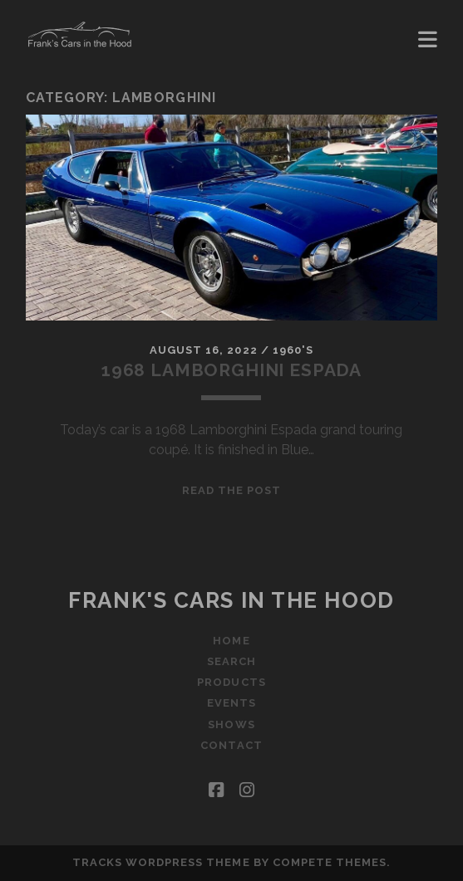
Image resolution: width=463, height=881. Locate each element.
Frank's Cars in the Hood (231, 600)
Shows (231, 724)
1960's (293, 350)
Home (231, 640)
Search (231, 661)
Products (231, 682)
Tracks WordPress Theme (161, 862)
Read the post (232, 490)
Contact (231, 745)
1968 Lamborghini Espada (231, 370)
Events (231, 703)
